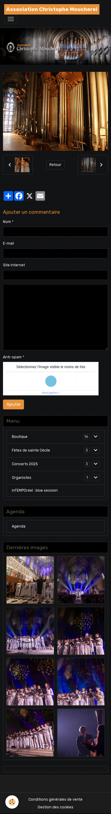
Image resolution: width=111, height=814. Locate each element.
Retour (55, 165)
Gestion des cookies (55, 807)
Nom (7, 222)
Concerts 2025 (25, 464)
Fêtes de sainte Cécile (31, 450)
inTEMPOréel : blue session (35, 490)
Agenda (18, 526)
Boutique (20, 437)
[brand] (51, 9)
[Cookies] (12, 802)
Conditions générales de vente (55, 799)
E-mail (8, 243)
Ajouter (14, 404)
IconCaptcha (49, 392)
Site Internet (14, 265)
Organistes (21, 478)
